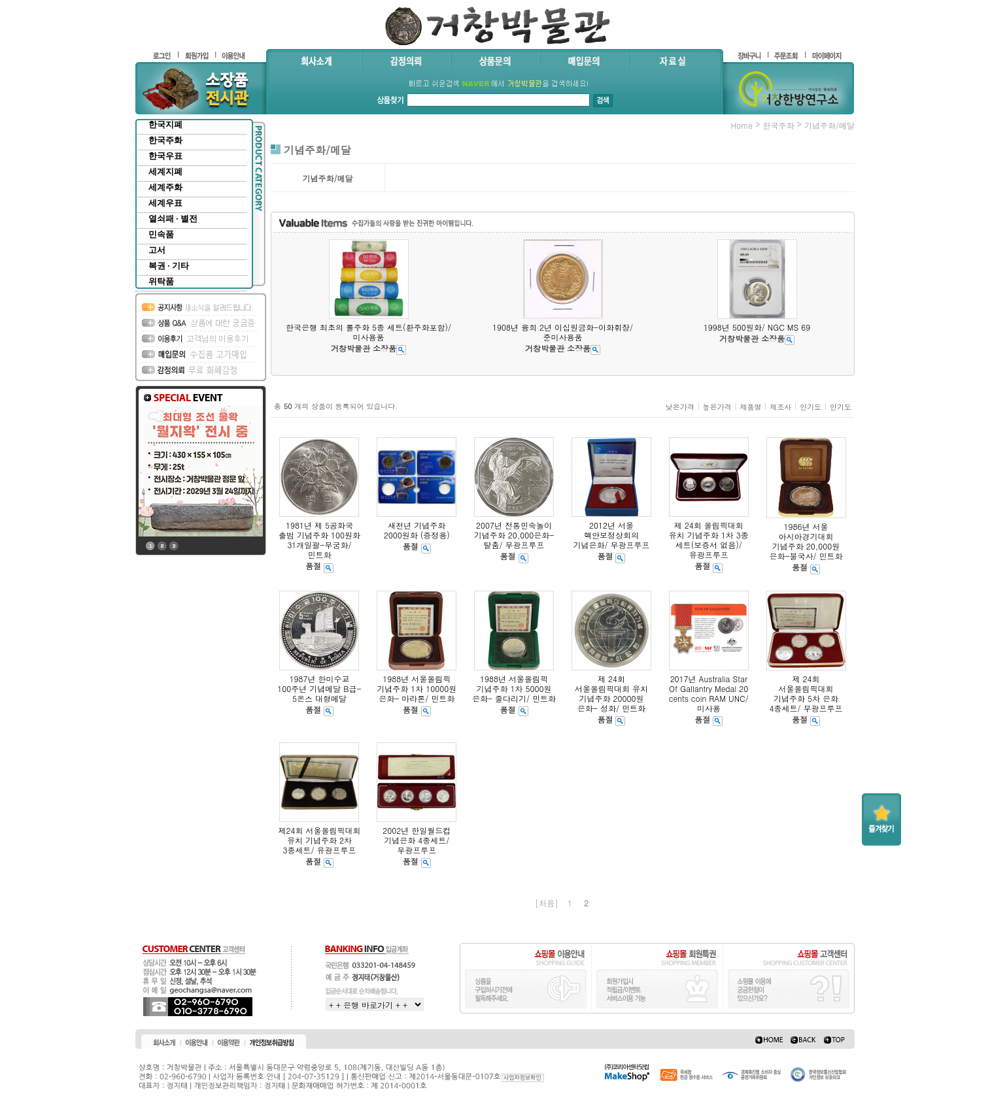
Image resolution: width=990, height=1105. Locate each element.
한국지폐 (165, 124)
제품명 (750, 407)
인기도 (810, 407)
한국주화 (165, 140)
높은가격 (717, 407)
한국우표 (165, 156)
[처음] (546, 902)
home (741, 125)
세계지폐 (165, 171)
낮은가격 (680, 407)
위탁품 (161, 281)
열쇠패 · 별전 (172, 218)
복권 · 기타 (168, 266)
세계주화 (165, 187)
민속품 (161, 234)
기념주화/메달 (829, 125)
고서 (156, 250)
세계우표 (165, 203)
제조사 (780, 407)
